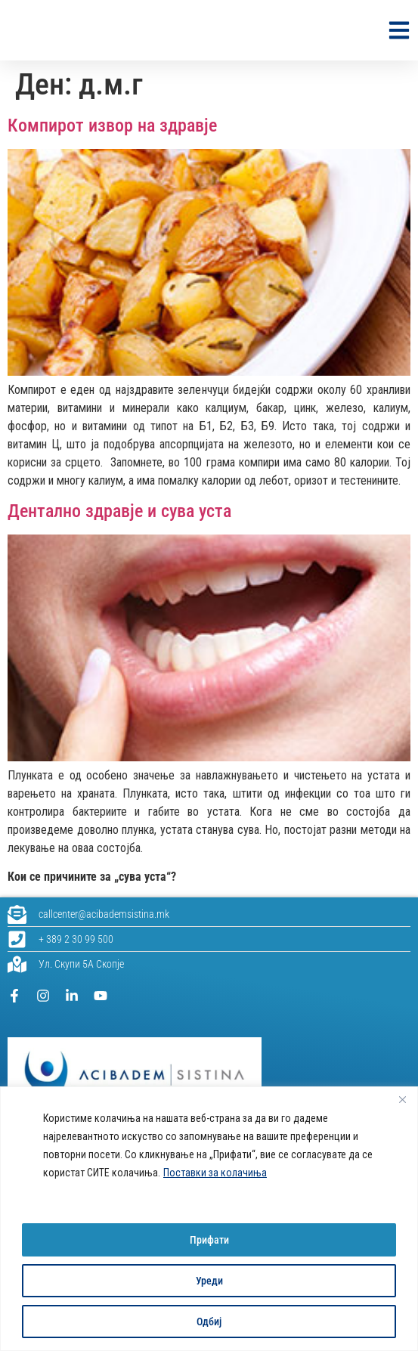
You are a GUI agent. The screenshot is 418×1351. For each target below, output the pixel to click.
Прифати (209, 1240)
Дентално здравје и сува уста (119, 511)
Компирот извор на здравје (112, 125)
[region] (209, 1219)
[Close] (402, 1100)
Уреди (209, 1281)
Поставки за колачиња (215, 1173)
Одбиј (209, 1321)
